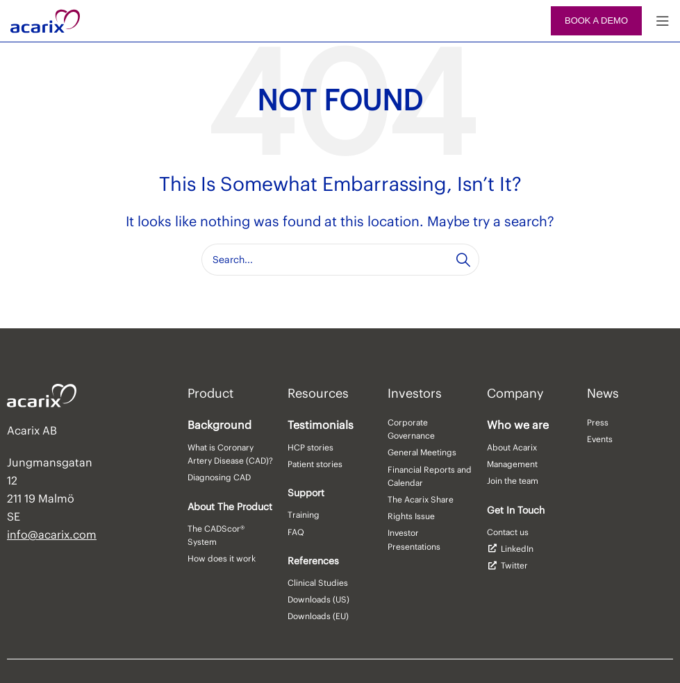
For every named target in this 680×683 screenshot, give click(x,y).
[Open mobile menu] (663, 21)
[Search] (340, 260)
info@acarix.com (52, 534)
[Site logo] (45, 19)
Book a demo (596, 20)
